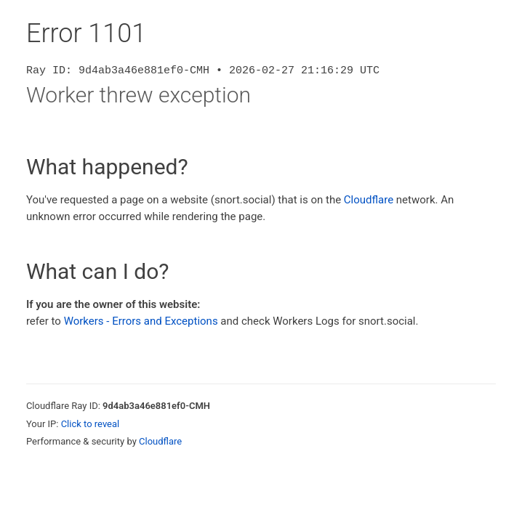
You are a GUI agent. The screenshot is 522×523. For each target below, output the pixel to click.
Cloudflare (368, 199)
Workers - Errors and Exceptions (141, 321)
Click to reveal (90, 423)
